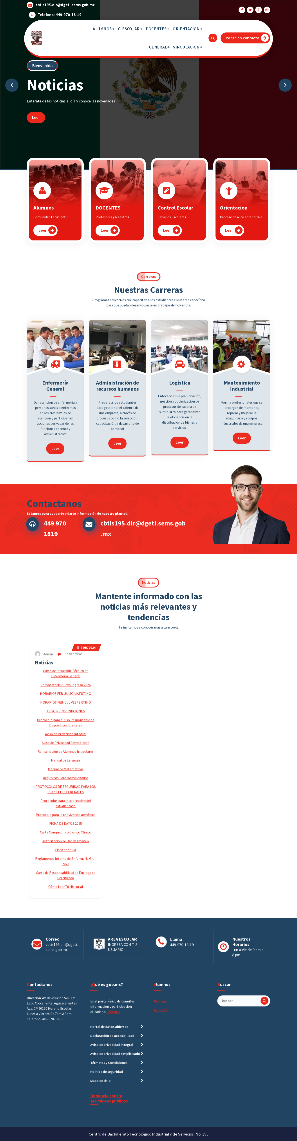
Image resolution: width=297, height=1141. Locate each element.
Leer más (113, 1127)
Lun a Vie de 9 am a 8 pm (248, 983)
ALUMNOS (102, 28)
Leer (36, 117)
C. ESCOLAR (129, 28)
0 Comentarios (70, 880)
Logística (179, 508)
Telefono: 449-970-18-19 (59, 12)
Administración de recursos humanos (117, 511)
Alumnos (43, 217)
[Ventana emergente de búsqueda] (212, 38)
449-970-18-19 (182, 975)
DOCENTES (156, 28)
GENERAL (158, 47)
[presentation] (11, 85)
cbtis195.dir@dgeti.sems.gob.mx (65, 2)
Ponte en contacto (247, 38)
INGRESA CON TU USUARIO (122, 978)
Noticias (44, 889)
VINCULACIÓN (186, 47)
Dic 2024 (86, 874)
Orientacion (234, 217)
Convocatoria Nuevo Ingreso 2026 (65, 911)
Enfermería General (55, 511)
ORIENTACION (186, 28)
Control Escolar (175, 217)
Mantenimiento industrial (242, 511)
